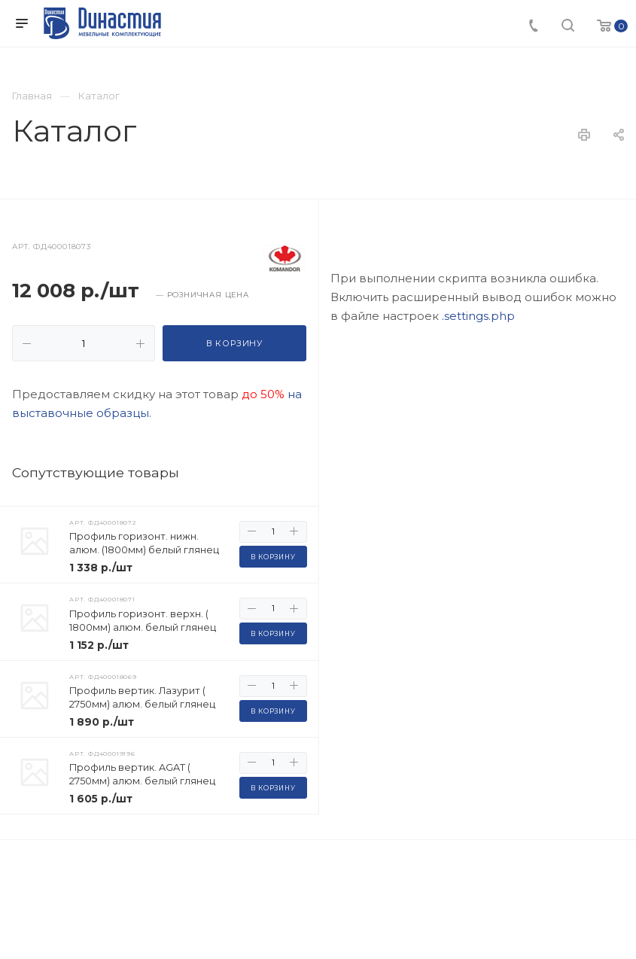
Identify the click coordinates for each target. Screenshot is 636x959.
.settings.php (478, 591)
